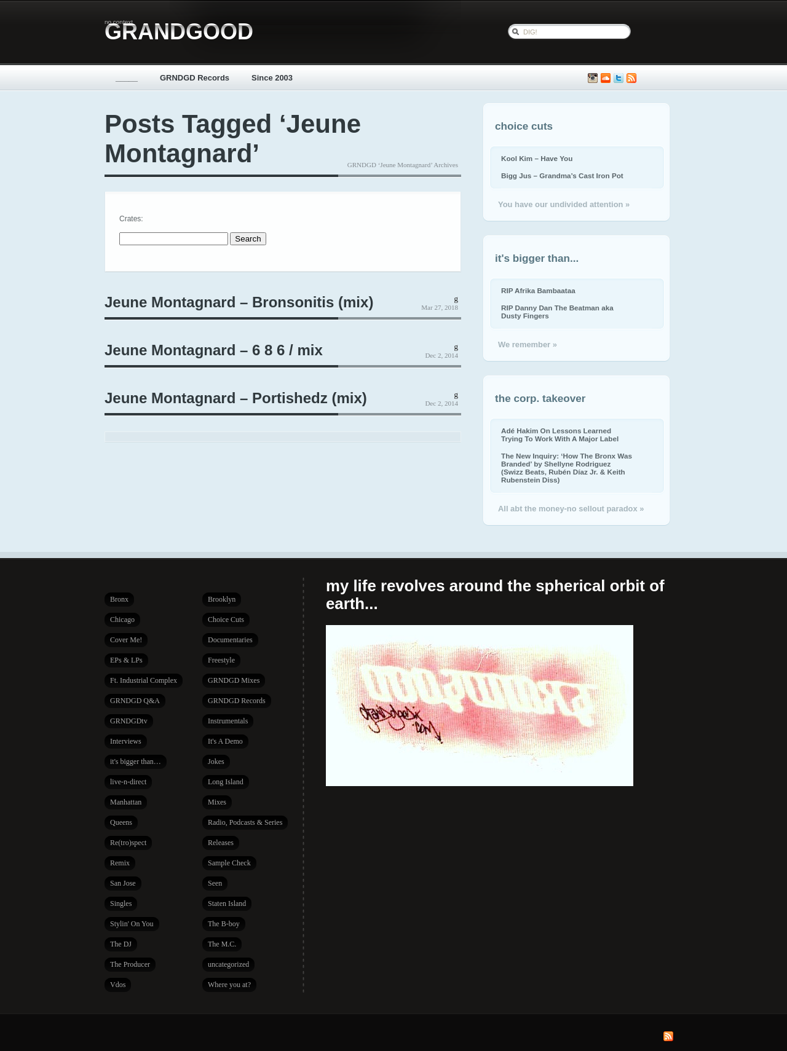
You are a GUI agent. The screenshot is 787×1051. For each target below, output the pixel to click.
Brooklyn (221, 599)
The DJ (121, 944)
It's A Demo (225, 741)
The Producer (130, 964)
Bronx (119, 599)
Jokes (216, 761)
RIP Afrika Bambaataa (538, 290)
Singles (121, 903)
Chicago (122, 619)
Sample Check (229, 863)
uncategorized (228, 964)
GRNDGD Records (194, 77)
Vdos (117, 984)
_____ (127, 77)
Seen (215, 883)
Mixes (217, 802)
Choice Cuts (226, 619)
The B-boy (224, 923)
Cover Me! (126, 640)
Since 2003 (272, 77)
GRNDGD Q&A (135, 700)
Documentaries (230, 640)
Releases (221, 842)
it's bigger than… (135, 761)
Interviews (125, 741)
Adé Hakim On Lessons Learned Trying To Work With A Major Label (560, 435)
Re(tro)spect (128, 842)
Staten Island (227, 903)
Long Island (225, 781)
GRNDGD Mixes (233, 680)
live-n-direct (128, 781)
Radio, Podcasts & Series (245, 822)
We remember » (527, 344)
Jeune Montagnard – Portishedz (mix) (236, 398)
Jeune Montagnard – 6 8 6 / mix (214, 350)
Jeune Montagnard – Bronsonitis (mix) (239, 302)
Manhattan (125, 802)
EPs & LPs (126, 660)
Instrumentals (228, 721)
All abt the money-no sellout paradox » (571, 508)
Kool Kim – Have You (536, 158)
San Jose (123, 883)
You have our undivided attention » (564, 204)
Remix (120, 863)
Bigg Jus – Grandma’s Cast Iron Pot (562, 175)
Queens (121, 822)
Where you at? (229, 984)
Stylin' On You (132, 923)
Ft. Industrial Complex (143, 680)
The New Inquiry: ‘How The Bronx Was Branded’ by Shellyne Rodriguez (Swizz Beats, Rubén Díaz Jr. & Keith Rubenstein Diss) (566, 468)
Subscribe (631, 78)
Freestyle (221, 660)
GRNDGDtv (129, 721)
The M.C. (222, 944)
